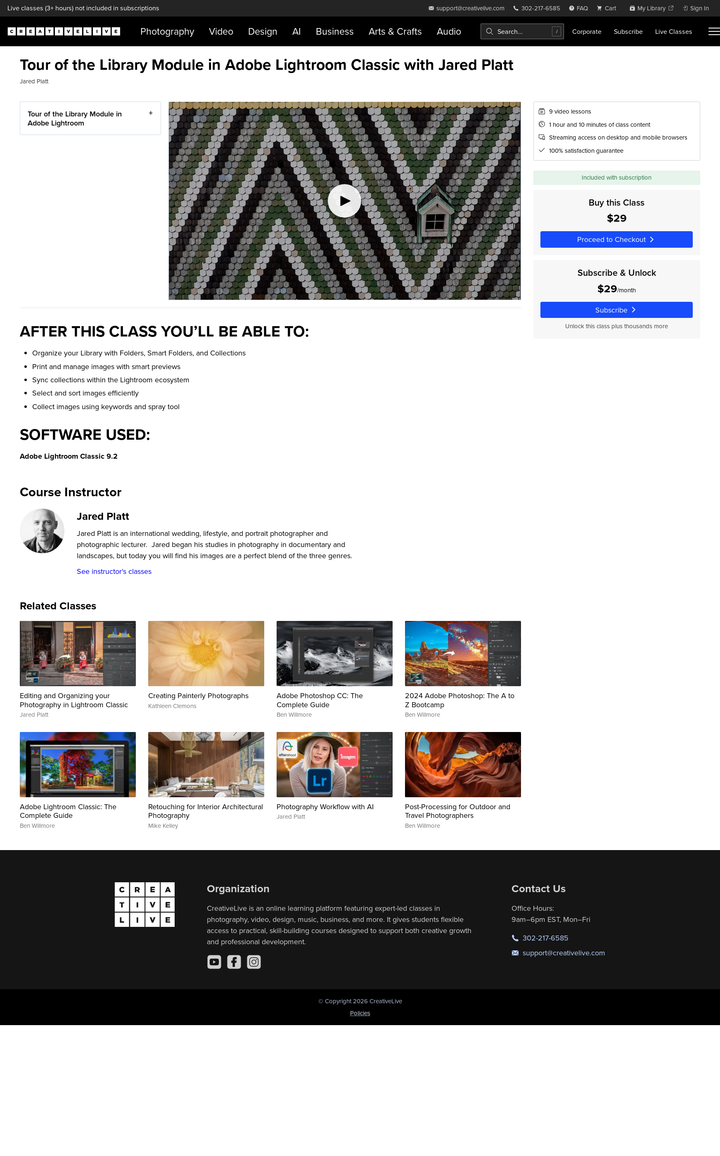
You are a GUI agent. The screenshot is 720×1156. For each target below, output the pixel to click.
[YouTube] (214, 962)
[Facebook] (234, 962)
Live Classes (673, 31)
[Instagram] (253, 962)
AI (296, 31)
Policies (360, 1013)
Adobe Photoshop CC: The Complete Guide (320, 700)
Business (335, 31)
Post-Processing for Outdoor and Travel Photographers (457, 811)
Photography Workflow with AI (325, 806)
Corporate (587, 31)
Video (221, 31)
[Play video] (345, 201)
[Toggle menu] (714, 31)
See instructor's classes (114, 571)
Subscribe (628, 31)
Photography (167, 31)
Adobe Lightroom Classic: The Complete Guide (68, 811)
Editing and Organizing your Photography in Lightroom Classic (74, 700)
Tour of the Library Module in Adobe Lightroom (75, 118)
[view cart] (608, 8)
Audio (449, 31)
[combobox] (522, 31)
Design (262, 31)
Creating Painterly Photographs (198, 695)
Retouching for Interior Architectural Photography (205, 811)
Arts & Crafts (395, 31)
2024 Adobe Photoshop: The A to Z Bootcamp (459, 700)
